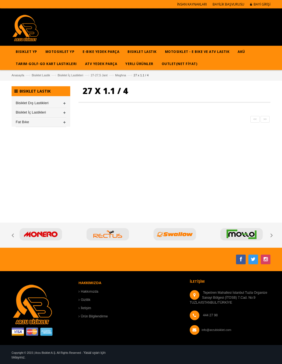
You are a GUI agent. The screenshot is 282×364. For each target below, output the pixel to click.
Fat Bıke (22, 122)
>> (265, 119)
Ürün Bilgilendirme (94, 316)
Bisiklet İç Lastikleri (70, 75)
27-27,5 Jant (99, 75)
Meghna (120, 75)
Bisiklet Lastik (41, 75)
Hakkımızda (89, 291)
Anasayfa (18, 75)
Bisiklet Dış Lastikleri (32, 103)
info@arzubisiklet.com (216, 329)
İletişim (86, 308)
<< (255, 119)
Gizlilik (86, 300)
